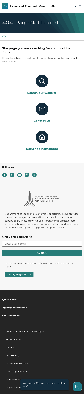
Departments (13, 387)
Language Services (16, 371)
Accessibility (12, 355)
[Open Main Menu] (80, 5)
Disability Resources (17, 363)
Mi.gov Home (13, 339)
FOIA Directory (14, 379)
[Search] (74, 5)
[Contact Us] (42, 113)
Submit (42, 252)
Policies (10, 347)
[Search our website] (42, 85)
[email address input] (42, 244)
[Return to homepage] (42, 141)
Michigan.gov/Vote (19, 274)
